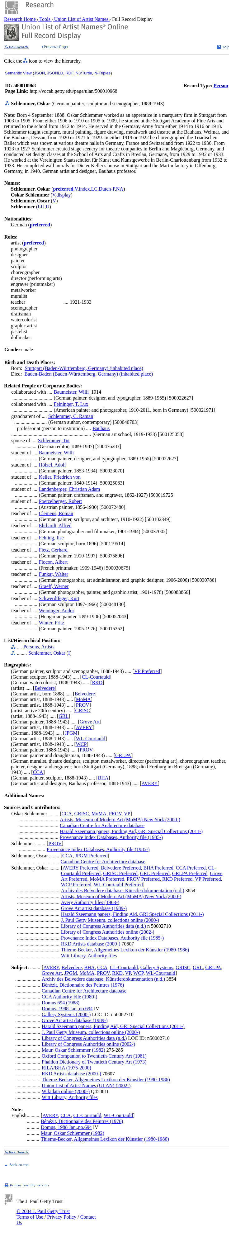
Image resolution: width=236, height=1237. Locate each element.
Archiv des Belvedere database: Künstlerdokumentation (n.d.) (122, 890)
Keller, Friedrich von (60, 477)
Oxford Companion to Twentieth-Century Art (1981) (94, 1056)
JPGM (71, 733)
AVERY (84, 727)
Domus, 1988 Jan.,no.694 (67, 1008)
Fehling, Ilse (51, 537)
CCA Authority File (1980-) (69, 996)
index (84, 189)
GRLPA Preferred (190, 873)
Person (221, 85)
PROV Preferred (143, 879)
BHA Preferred (158, 867)
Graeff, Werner (54, 586)
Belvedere (45, 688)
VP (127, 813)
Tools (45, 19)
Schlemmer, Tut (54, 440)
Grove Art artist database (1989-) (94, 908)
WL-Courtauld (90, 738)
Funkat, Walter (53, 574)
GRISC (82, 710)
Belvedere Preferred (121, 867)
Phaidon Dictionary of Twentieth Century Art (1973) (94, 1061)
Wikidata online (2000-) (66, 1091)
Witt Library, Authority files (89, 955)
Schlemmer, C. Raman (70, 416)
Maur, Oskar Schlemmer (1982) (73, 1050)
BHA (103, 777)
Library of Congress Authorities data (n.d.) (103, 926)
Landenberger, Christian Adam (69, 489)
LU (41, 206)
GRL (63, 716)
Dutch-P (107, 189)
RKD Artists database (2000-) (90, 943)
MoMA (83, 699)
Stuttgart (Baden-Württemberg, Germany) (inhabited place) (84, 368)
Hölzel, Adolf (52, 464)
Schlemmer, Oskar (46, 653)
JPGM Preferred (91, 855)
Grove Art (90, 721)
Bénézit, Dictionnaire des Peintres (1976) (83, 985)
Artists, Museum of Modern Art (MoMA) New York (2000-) (120, 819)
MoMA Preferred (107, 879)
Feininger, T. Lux (71, 404)
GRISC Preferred (120, 873)
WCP (81, 744)
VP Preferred (147, 671)
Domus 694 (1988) (60, 1002)
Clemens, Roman (56, 513)
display (63, 194)
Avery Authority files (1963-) (90, 902)
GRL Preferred (155, 873)
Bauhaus (101, 428)
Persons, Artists (38, 646)
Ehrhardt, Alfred (55, 525)
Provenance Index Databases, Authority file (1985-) (111, 837)
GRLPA (123, 755)
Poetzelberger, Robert (60, 501)
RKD (97, 682)
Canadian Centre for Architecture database (102, 825)
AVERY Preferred (80, 867)
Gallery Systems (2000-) (66, 1014)
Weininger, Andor (56, 610)
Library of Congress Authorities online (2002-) (107, 932)
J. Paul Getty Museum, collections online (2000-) (110, 920)
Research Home (20, 19)
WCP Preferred (76, 884)
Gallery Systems (156, 967)
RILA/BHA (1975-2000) (66, 1067)
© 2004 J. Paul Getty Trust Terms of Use (43, 1214)
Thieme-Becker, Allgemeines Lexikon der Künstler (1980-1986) (125, 949)
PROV (82, 705)
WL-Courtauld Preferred (118, 884)
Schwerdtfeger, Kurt (59, 598)
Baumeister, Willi (71, 392)
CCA (38, 772)
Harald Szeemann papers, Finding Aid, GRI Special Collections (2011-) (131, 831)
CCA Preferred (191, 867)
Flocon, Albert (53, 562)
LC (94, 189)
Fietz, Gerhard (53, 549)
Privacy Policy (61, 1217)
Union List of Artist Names (81, 19)
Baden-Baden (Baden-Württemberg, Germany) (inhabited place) (89, 374)
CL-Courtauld (96, 677)
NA (119, 189)
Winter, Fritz (51, 622)
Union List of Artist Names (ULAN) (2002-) (86, 1085)
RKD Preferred (177, 879)
